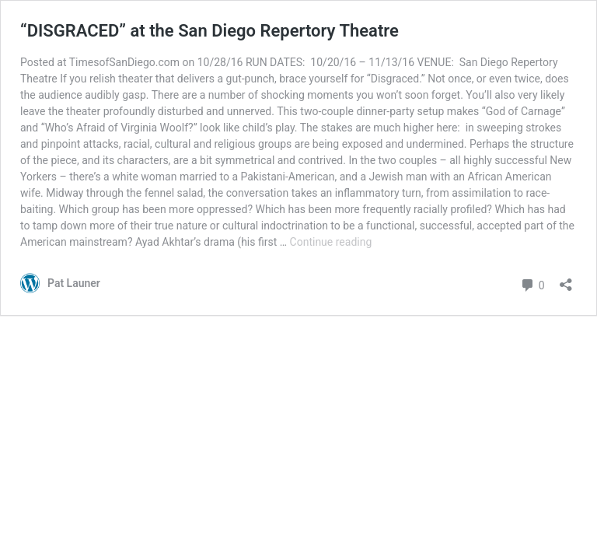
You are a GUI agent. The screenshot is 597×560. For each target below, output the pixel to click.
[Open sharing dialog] (566, 280)
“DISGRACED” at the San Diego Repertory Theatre (209, 30)
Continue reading (331, 242)
